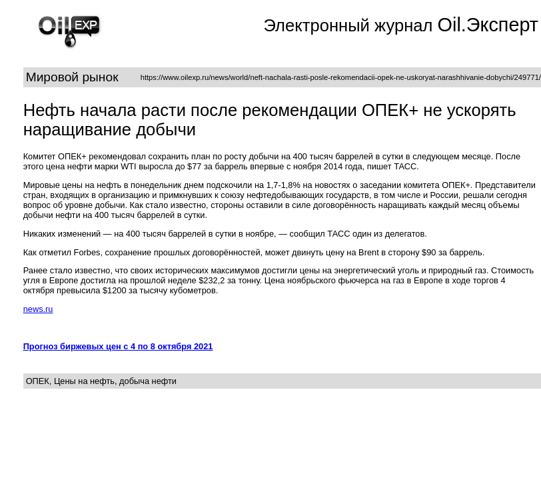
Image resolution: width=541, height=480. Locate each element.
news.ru (38, 309)
